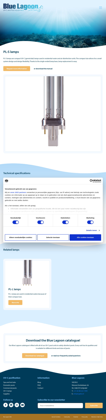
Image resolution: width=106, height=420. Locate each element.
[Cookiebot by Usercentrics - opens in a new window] (91, 181)
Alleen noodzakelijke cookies (20, 237)
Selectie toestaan (53, 237)
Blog (39, 382)
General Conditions (56, 417)
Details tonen (91, 230)
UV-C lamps (7, 391)
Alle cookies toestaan (85, 237)
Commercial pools (10, 388)
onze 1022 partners (18, 192)
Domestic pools (9, 385)
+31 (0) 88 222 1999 (80, 391)
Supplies (6, 394)
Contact (40, 388)
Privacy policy (85, 417)
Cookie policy (67, 417)
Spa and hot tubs (9, 382)
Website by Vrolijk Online (97, 417)
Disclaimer (75, 417)
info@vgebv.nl (78, 394)
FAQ (39, 385)
